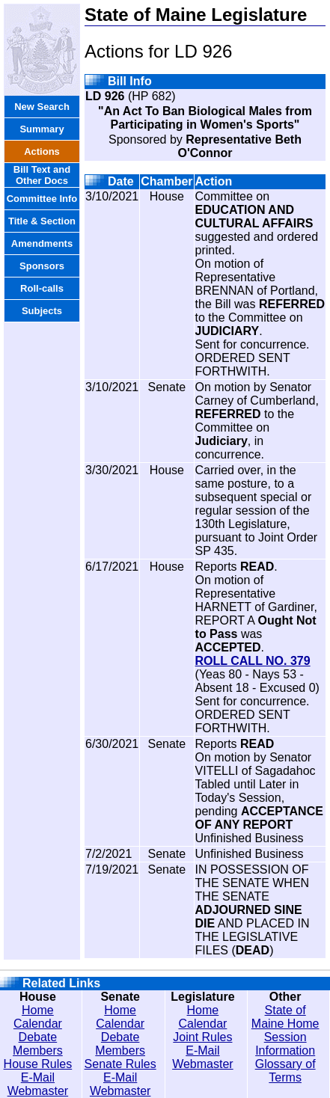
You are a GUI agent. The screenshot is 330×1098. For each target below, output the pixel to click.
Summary (41, 129)
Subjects (42, 310)
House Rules (38, 1064)
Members (38, 1050)
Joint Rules (202, 1037)
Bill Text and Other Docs (41, 175)
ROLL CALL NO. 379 (253, 660)
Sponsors (41, 266)
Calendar (37, 1023)
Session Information (285, 1044)
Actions (42, 151)
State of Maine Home (285, 1017)
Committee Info (42, 198)
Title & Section (42, 221)
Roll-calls (42, 288)
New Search (42, 106)
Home (38, 1010)
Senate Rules (120, 1064)
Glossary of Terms (285, 1071)
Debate (38, 1037)
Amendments (42, 243)
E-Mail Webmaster (38, 1084)
